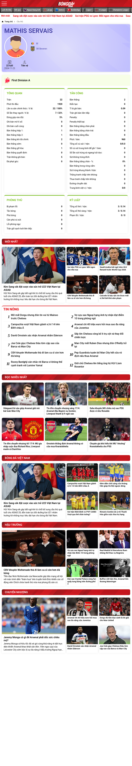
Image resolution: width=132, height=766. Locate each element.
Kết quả (17, 10)
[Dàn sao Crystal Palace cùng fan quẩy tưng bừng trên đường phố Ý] (82, 572)
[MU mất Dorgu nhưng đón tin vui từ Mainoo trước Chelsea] (37, 316)
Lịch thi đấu (6, 10)
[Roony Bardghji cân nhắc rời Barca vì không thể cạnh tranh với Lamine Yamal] (37, 363)
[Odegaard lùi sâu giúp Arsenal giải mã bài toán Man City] (23, 400)
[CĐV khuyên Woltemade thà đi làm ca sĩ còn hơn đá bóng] (82, 289)
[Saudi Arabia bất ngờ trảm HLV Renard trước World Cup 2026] (114, 260)
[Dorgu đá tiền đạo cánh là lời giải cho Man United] (114, 611)
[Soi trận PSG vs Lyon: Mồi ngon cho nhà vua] (82, 260)
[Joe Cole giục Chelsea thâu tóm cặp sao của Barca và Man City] (37, 345)
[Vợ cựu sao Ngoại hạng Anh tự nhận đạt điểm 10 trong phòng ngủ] (100, 316)
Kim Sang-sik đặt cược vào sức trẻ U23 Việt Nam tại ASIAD (45, 16)
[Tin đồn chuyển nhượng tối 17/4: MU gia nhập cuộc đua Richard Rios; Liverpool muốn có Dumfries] (23, 435)
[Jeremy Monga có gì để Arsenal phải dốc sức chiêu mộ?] (33, 625)
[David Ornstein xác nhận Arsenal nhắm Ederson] (37, 335)
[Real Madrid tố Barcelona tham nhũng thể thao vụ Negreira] (114, 544)
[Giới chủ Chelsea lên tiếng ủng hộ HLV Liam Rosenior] (100, 365)
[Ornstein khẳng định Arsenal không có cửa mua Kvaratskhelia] (66, 435)
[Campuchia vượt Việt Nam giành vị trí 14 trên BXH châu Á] (37, 326)
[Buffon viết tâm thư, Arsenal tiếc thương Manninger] (114, 572)
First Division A (17, 80)
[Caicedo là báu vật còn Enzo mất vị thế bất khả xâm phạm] (114, 289)
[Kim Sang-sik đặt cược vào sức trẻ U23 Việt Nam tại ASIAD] (33, 275)
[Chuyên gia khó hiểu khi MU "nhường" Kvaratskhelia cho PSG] (109, 435)
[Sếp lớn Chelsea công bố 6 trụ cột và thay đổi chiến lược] (100, 335)
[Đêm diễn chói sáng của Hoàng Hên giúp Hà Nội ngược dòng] (114, 477)
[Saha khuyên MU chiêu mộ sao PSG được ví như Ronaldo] (109, 400)
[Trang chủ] (7, 21)
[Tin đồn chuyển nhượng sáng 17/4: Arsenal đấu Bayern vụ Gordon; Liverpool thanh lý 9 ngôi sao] (66, 400)
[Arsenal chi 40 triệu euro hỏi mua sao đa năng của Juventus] (100, 326)
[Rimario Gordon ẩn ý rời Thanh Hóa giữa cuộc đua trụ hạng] (114, 505)
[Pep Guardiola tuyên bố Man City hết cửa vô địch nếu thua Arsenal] (100, 354)
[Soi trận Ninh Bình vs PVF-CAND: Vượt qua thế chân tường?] (82, 505)
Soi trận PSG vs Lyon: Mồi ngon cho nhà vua (104, 16)
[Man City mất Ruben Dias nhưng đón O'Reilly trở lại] (100, 345)
